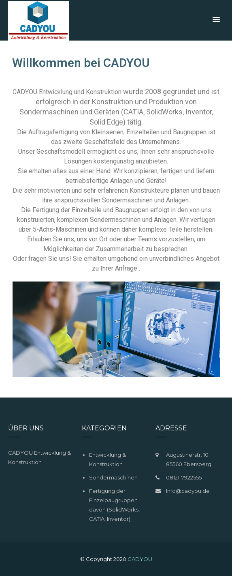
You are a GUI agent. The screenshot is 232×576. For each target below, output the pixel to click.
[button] (216, 20)
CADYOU (140, 559)
